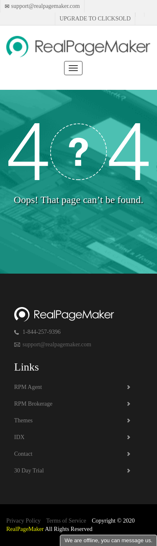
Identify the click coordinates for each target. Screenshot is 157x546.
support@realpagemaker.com (45, 6)
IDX (19, 437)
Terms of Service (66, 521)
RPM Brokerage (33, 404)
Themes (23, 420)
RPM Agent (28, 387)
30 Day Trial (29, 470)
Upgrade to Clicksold (95, 18)
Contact (23, 454)
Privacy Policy (23, 521)
